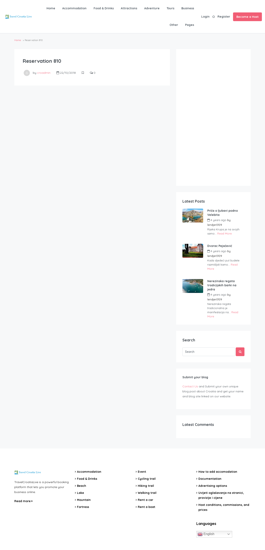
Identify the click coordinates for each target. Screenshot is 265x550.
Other (174, 25)
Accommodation (74, 8)
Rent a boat (146, 507)
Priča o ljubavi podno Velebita (222, 213)
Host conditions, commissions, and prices (223, 507)
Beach (81, 486)
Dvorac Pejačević (219, 246)
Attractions (129, 8)
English (206, 534)
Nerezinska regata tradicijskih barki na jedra (221, 285)
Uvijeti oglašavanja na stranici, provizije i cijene (221, 495)
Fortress (83, 507)
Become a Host (247, 17)
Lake (80, 493)
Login (205, 16)
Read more (23, 501)
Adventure (152, 8)
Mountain (84, 500)
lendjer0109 (214, 224)
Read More (224, 233)
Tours (170, 8)
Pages (189, 25)
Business (187, 8)
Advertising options (212, 486)
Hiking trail (146, 486)
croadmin (43, 73)
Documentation (209, 479)
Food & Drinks (104, 8)
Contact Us (190, 386)
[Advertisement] (213, 117)
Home (50, 8)
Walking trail (147, 493)
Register (223, 16)
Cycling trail (147, 479)
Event (142, 472)
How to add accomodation (217, 472)
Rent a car (145, 500)
